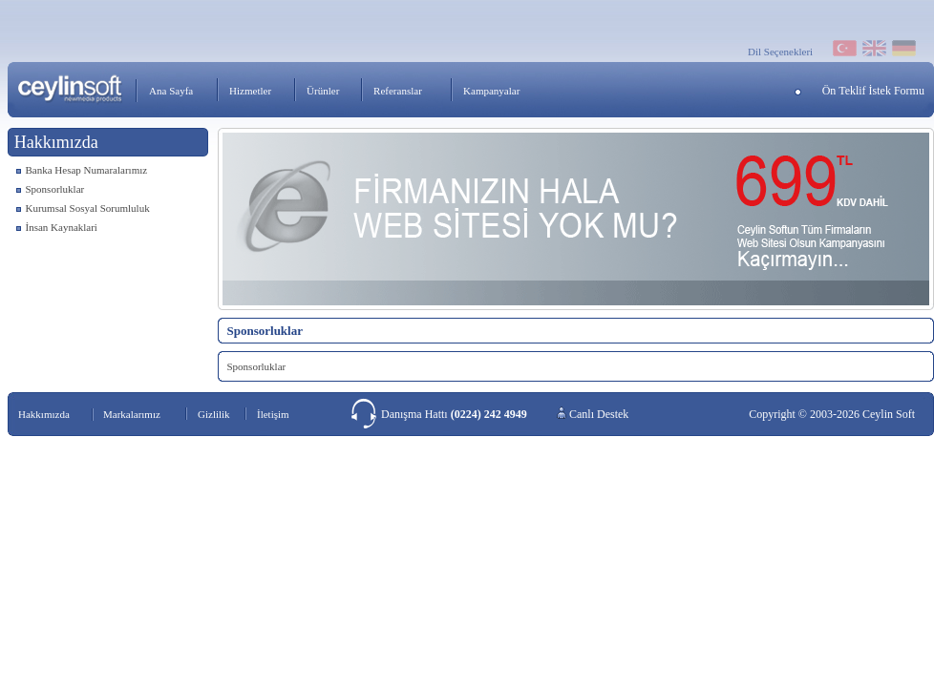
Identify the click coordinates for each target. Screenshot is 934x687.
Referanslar (397, 90)
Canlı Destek (598, 414)
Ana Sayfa (171, 90)
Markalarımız (131, 414)
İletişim (273, 414)
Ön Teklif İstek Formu (873, 90)
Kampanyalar (491, 90)
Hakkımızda (44, 414)
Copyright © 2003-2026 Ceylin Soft (832, 414)
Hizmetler (250, 90)
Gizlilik (214, 414)
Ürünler (323, 90)
